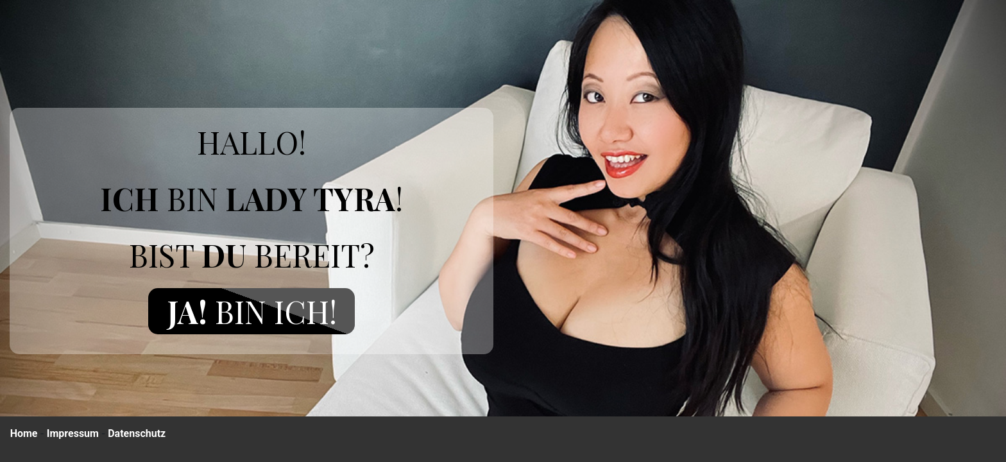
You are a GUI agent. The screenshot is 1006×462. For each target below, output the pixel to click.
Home (24, 433)
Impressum (73, 433)
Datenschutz (137, 433)
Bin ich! (252, 311)
